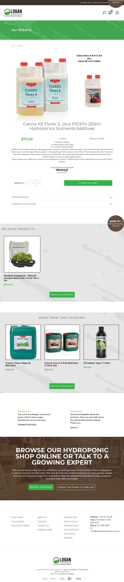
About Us (42, 517)
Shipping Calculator (24, 204)
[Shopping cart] (110, 12)
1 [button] (55, 379)
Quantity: (20, 183)
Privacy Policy (71, 521)
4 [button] (68, 379)
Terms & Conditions (70, 569)
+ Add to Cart (88, 183)
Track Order (18, 521)
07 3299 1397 (103, 525)
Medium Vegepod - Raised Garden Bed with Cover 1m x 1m (21, 278)
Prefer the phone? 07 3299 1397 (76, 487)
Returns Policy (71, 525)
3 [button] (64, 379)
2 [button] (60, 379)
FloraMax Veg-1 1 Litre (97, 363)
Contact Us (43, 525)
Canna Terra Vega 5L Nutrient (18, 364)
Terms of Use (70, 517)
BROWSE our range (62, 294)
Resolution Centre (20, 525)
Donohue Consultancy (66, 574)
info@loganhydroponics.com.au (105, 531)
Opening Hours (45, 530)
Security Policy (71, 530)
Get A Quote (69, 534)
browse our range (41, 487)
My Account (17, 517)
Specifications (20, 197)
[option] (62, 86)
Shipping (68, 538)
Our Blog (42, 521)
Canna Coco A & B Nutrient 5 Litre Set (61, 364)
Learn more (62, 172)
